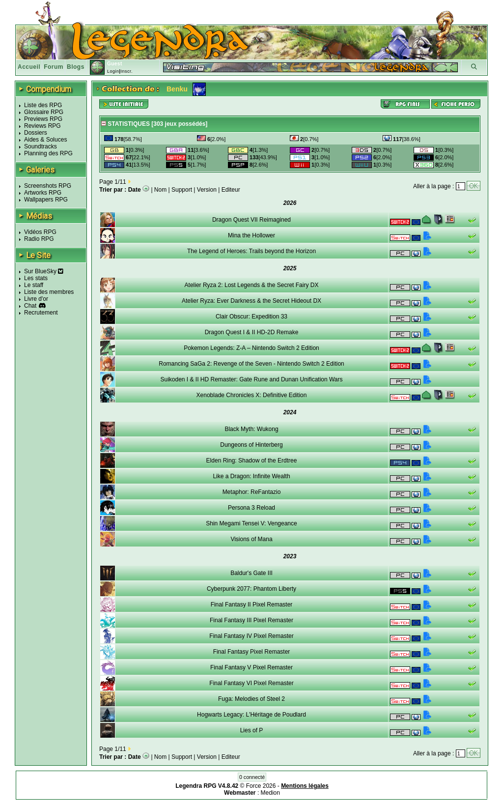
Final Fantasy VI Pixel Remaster (251, 683)
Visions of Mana (251, 539)
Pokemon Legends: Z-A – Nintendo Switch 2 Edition (251, 348)
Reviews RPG (42, 125)
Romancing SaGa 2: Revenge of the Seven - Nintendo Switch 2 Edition (251, 363)
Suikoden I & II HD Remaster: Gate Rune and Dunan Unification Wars (251, 379)
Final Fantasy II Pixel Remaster (252, 604)
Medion (270, 792)
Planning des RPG (48, 153)
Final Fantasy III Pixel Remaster (251, 620)
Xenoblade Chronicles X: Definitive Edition (251, 395)
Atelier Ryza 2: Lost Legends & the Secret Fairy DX (252, 285)
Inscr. (126, 71)
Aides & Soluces (45, 139)
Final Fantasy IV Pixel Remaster (251, 636)
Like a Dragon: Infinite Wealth (251, 476)
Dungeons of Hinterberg (251, 444)
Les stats (36, 278)
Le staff (33, 285)
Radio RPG (39, 238)
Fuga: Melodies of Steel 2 (251, 698)
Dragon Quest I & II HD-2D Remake (252, 332)
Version (207, 189)
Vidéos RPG (40, 232)
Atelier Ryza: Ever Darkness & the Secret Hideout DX (251, 300)
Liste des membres (49, 291)
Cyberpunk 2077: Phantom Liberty (251, 588)
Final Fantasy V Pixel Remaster (251, 667)
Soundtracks (40, 146)
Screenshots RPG (47, 185)
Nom (160, 189)
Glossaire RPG (43, 112)
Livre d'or (36, 298)
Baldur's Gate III (251, 573)
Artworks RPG (42, 192)
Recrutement (41, 312)
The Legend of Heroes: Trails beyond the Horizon (251, 251)
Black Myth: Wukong (251, 429)
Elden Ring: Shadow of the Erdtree (251, 460)
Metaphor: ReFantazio (252, 492)
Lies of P (251, 730)
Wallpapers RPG (46, 199)
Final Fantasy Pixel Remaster (251, 651)
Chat (30, 305)
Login (113, 71)
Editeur (231, 189)
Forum (53, 66)
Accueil (29, 66)
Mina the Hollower (251, 235)
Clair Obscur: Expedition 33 (251, 316)
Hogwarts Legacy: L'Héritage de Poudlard (251, 714)
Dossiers (35, 132)
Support (181, 189)
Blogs (75, 66)
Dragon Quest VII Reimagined (251, 219)
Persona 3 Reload (251, 507)
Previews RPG (43, 118)
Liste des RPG (43, 105)
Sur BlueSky (43, 271)
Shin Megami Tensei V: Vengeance (251, 523)
